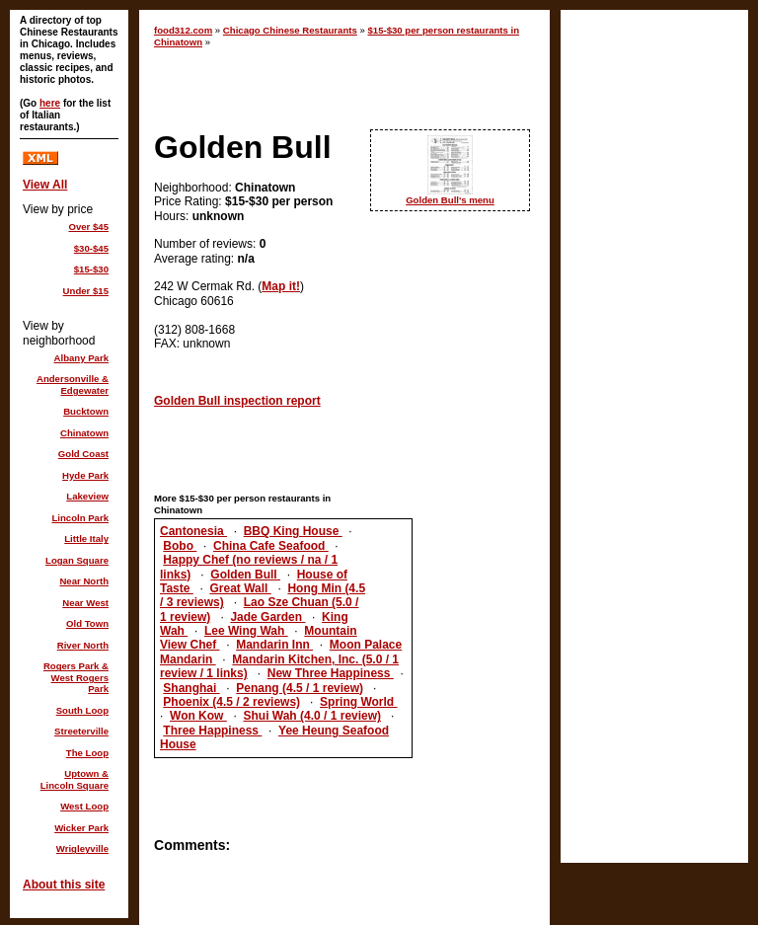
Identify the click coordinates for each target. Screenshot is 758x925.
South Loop (82, 710)
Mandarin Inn (274, 645)
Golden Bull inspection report (237, 401)
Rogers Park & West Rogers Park (76, 677)
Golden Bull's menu (450, 199)
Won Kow (198, 716)
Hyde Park (85, 475)
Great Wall (239, 588)
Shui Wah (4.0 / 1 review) (312, 716)
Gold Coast (83, 453)
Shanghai (191, 688)
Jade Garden (267, 617)
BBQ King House (293, 531)
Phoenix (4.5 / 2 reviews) (231, 702)
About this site (64, 884)
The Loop (87, 752)
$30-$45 (91, 248)
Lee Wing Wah (246, 631)
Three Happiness (212, 730)
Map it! (281, 286)
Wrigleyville (82, 848)
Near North (84, 581)
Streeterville (81, 731)
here (49, 103)
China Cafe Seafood (271, 546)
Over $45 (88, 226)
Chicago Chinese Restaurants (290, 30)
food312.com (183, 30)
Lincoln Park (80, 517)
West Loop (84, 806)
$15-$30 (91, 269)
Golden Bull (245, 574)
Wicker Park (81, 827)
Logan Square (77, 560)
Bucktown (86, 411)
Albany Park (81, 357)
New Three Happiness (330, 673)
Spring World (358, 702)
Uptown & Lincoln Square (74, 779)
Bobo (179, 546)
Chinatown (84, 432)
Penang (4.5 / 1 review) (299, 688)
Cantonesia (193, 531)
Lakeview (87, 496)
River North (83, 645)
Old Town (87, 623)
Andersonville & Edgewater (73, 384)
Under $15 (86, 290)
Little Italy (86, 538)
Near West (85, 602)
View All (45, 185)
